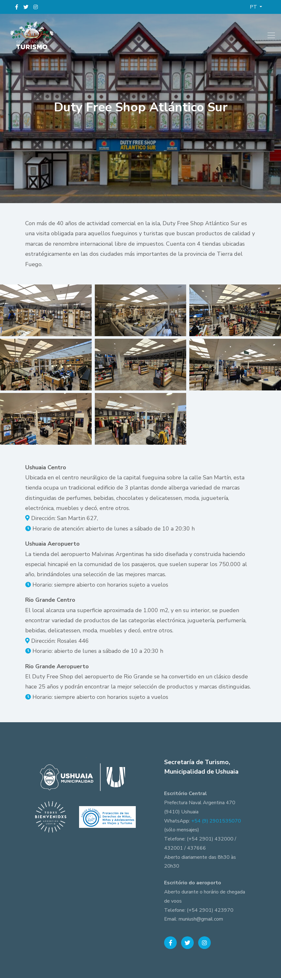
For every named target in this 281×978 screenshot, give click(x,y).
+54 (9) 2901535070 (216, 820)
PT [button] (254, 6)
